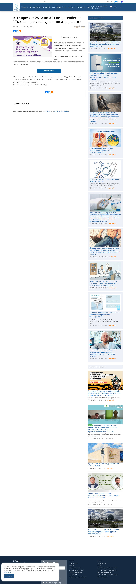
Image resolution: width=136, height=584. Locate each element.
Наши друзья (102, 563)
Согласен (9, 576)
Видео (99, 561)
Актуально (81, 7)
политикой (8, 572)
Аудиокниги (73, 575)
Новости (24, 7)
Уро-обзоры (46, 7)
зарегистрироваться (61, 111)
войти (48, 111)
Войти (120, 7)
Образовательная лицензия (78, 577)
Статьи (71, 565)
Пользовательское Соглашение (108, 575)
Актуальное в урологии (76, 570)
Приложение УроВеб (40, 1)
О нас (22, 1)
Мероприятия (35, 7)
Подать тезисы (49, 70)
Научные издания (59, 7)
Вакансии (71, 7)
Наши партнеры (29, 1)
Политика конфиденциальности (107, 568)
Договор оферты (103, 577)
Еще (88, 7)
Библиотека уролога (75, 572)
